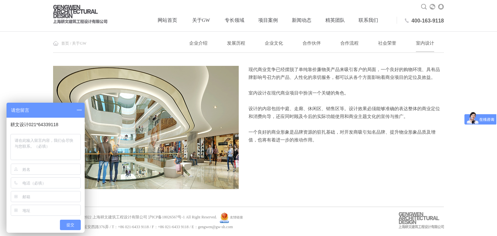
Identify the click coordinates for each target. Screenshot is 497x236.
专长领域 (234, 20)
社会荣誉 (387, 43)
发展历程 (236, 43)
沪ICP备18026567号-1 (166, 217)
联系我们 (368, 20)
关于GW (201, 20)
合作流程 (349, 43)
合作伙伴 (312, 43)
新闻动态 (301, 20)
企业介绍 (198, 43)
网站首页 (167, 20)
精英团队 (335, 20)
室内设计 (425, 43)
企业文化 (274, 43)
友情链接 (236, 217)
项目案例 (268, 20)
